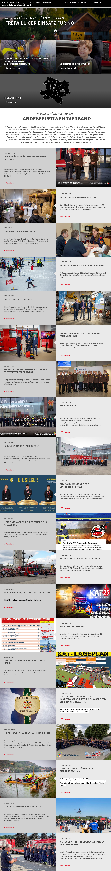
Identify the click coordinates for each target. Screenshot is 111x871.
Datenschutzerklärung (19, 5)
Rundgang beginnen (13, 68)
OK (31, 5)
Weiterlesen (10, 183)
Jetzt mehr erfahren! (68, 68)
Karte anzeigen (11, 102)
